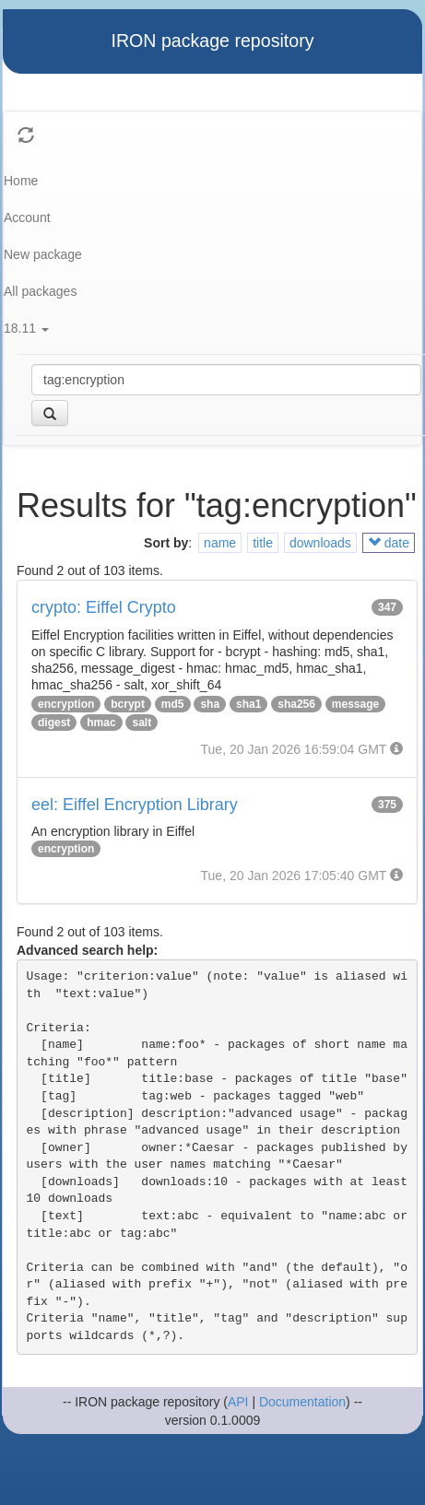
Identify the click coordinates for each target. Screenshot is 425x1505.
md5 (172, 704)
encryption (66, 704)
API (238, 1401)
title (263, 542)
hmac (101, 722)
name (220, 542)
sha (209, 704)
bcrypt (128, 704)
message (355, 704)
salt (141, 722)
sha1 (248, 704)
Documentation (302, 1401)
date (388, 542)
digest (54, 722)
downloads (320, 542)
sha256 (296, 704)
